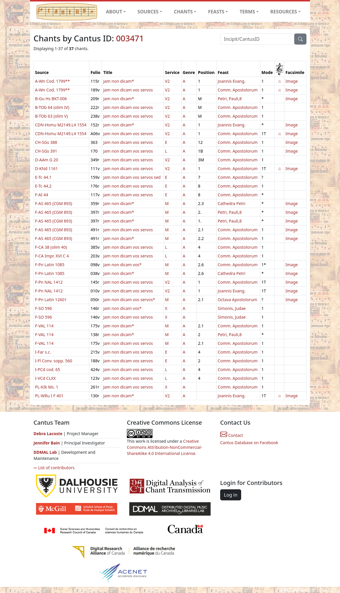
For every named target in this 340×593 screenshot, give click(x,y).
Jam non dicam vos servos (128, 90)
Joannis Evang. (232, 81)
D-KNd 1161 (46, 168)
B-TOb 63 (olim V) (51, 116)
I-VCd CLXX (45, 378)
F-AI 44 (41, 194)
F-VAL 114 (44, 326)
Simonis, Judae (232, 308)
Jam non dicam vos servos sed (132, 177)
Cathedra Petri (232, 203)
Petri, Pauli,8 (230, 98)
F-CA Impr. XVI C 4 (52, 256)
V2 (167, 81)
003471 (130, 38)
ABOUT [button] (114, 11)
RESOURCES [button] (283, 11)
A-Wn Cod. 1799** (52, 81)
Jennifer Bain (47, 443)
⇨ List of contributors (54, 467)
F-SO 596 (43, 308)
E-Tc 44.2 (43, 186)
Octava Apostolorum (237, 299)
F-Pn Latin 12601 (51, 299)
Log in (230, 495)
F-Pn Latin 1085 (49, 264)
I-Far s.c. (43, 352)
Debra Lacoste (48, 433)
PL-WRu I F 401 (49, 395)
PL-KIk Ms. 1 (46, 387)
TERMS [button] (247, 11)
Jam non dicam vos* (122, 264)
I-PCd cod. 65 (47, 369)
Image (291, 81)
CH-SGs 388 (46, 142)
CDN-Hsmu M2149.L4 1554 (60, 125)
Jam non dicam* (118, 81)
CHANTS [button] (183, 11)
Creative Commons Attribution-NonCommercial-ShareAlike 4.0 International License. (164, 447)
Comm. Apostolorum (238, 90)
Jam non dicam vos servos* (129, 299)
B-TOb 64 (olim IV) (52, 107)
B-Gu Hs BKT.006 (51, 98)
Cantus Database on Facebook (249, 442)
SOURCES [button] (148, 11)
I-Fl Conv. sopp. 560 (53, 360)
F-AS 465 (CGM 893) (53, 203)
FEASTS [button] (216, 11)
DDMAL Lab (45, 452)
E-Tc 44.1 (43, 177)
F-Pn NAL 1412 (49, 282)
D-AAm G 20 (46, 160)
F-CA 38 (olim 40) (51, 247)
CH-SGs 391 (46, 151)
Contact (231, 435)
